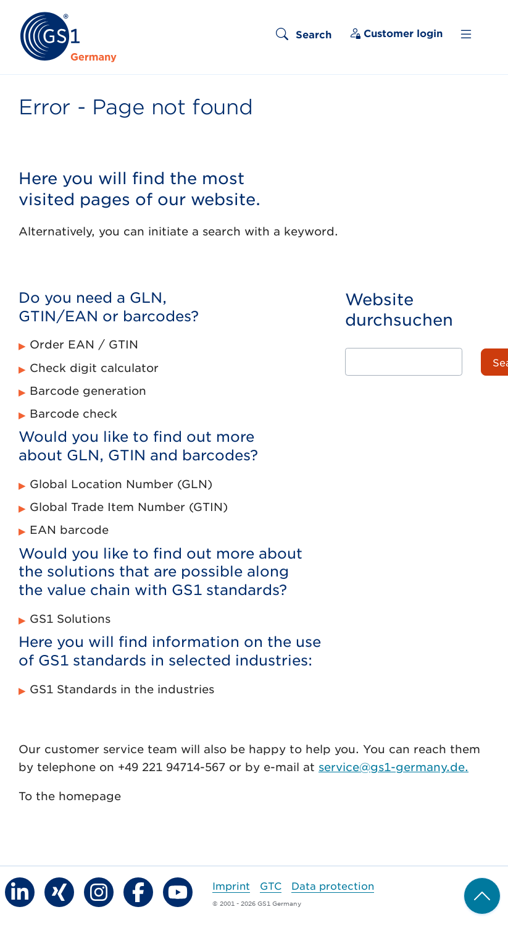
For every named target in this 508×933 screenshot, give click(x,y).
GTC (270, 885)
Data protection (332, 885)
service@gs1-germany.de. (393, 767)
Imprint (231, 885)
